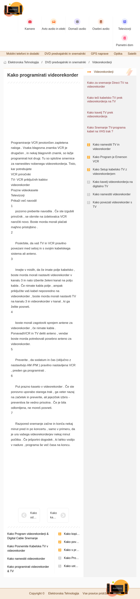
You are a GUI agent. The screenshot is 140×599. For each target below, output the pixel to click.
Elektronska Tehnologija (23, 62)
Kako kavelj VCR (53, 515)
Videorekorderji (102, 62)
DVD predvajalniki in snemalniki (65, 62)
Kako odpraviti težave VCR (33, 515)
